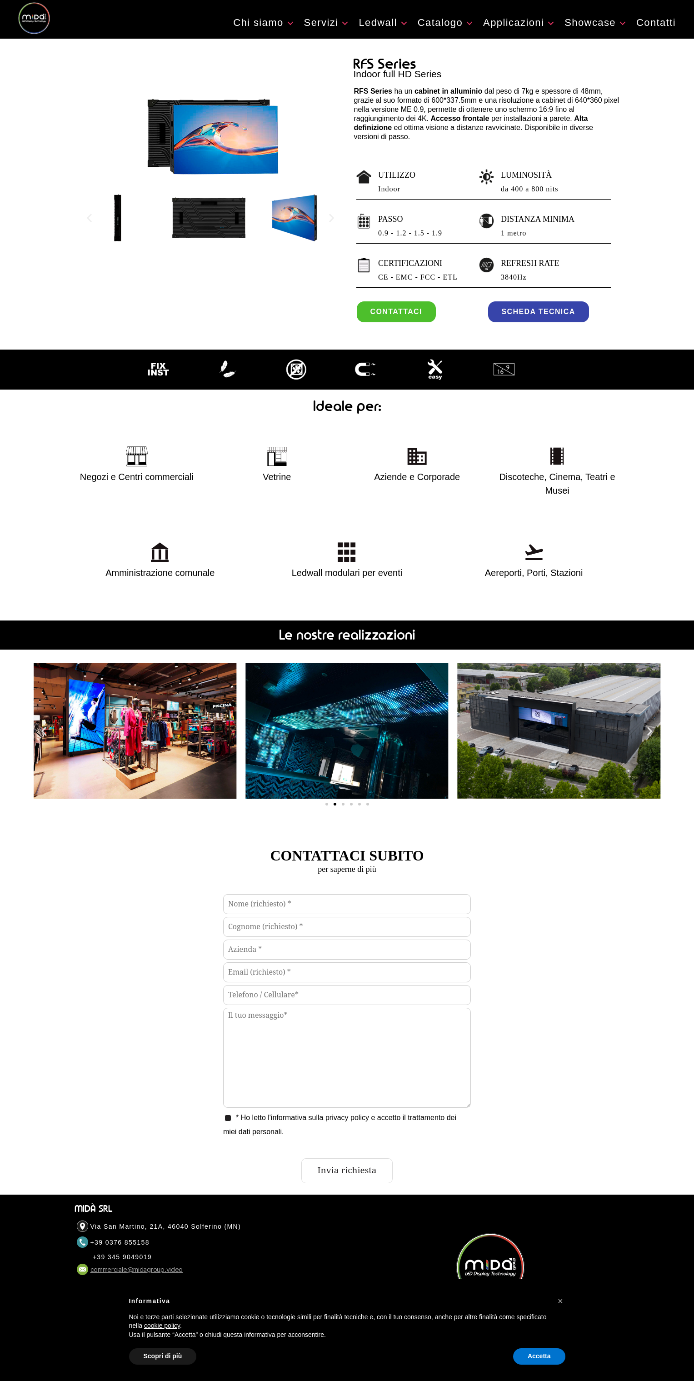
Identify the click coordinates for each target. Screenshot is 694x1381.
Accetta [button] (539, 1356)
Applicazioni (513, 31)
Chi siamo (258, 31)
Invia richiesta (347, 1188)
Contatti (656, 31)
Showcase (590, 31)
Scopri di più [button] (163, 1356)
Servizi (321, 31)
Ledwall (378, 31)
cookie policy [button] (162, 1325)
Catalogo (440, 31)
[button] (89, 236)
